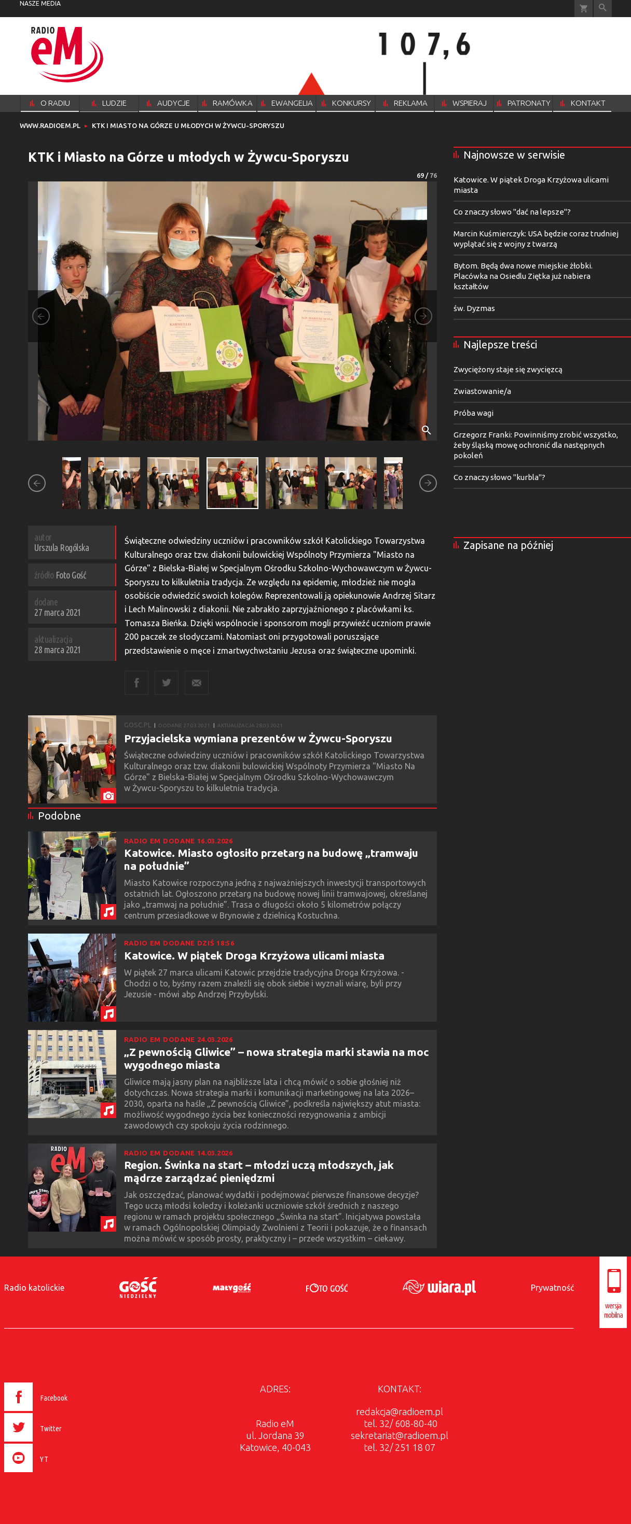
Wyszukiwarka (603, 8)
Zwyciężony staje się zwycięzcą (508, 369)
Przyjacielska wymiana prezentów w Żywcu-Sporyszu (258, 738)
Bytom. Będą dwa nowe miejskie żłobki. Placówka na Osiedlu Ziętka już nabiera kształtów (523, 276)
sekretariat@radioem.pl (399, 1435)
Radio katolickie (34, 1287)
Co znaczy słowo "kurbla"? (499, 477)
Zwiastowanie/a (482, 391)
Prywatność (552, 1287)
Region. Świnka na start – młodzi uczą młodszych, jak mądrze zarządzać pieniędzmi (259, 1171)
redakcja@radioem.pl (399, 1411)
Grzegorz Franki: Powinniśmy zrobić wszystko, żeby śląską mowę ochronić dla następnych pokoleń (536, 445)
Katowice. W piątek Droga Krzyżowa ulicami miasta (254, 955)
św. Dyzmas (474, 308)
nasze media (40, 3)
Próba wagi (473, 412)
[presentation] (58, 1473)
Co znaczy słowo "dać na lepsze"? (512, 211)
